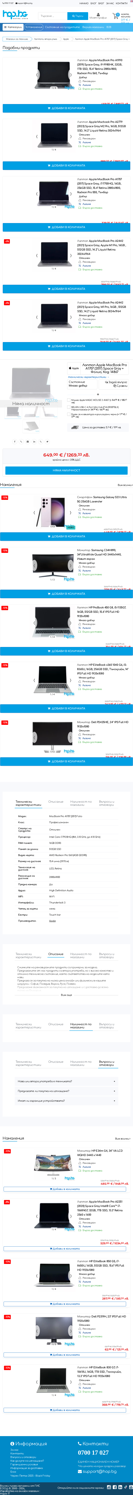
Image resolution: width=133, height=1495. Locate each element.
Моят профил (98, 16)
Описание (55, 801)
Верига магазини (93, 27)
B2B (109, 27)
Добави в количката (66, 108)
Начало (83, 3)
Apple (52, 921)
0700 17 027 (9, 3)
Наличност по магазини (81, 803)
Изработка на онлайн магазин (19, 1491)
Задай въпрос (116, 382)
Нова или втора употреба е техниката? (45, 1081)
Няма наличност (66, 470)
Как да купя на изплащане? (27, 1461)
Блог (93, 3)
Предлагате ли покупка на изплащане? (43, 1091)
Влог (101, 3)
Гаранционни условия (24, 1464)
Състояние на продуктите (62, 27)
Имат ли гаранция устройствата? (41, 1101)
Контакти (121, 3)
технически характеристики (87, 377)
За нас (110, 3)
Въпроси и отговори (106, 803)
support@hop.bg (25, 3)
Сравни (120, 385)
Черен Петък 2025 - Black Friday (30, 1475)
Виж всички (125, 485)
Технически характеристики (28, 803)
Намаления (33, 27)
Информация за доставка (26, 1468)
